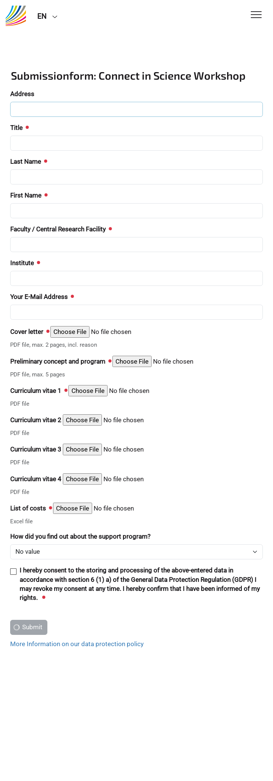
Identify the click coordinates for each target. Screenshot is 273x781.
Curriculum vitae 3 (35, 449)
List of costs (31, 508)
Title (19, 127)
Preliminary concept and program (60, 361)
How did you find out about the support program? (80, 536)
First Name (28, 195)
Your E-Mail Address (41, 297)
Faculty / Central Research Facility (60, 229)
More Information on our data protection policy (77, 644)
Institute (24, 263)
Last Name (28, 161)
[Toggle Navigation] (256, 15)
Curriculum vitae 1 (38, 390)
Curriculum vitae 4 (35, 479)
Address (22, 94)
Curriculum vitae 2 (35, 420)
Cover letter (29, 331)
